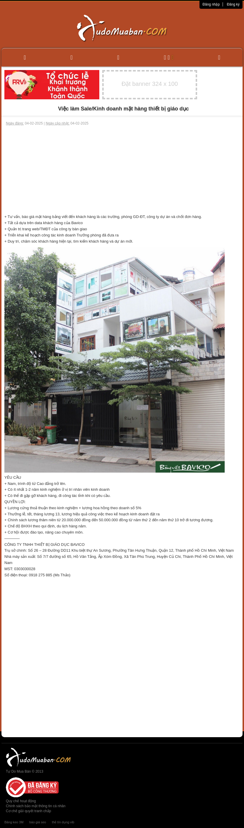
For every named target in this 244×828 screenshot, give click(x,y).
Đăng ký (233, 4)
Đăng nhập (211, 4)
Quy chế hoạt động (21, 801)
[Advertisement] (122, 170)
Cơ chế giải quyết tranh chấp (28, 811)
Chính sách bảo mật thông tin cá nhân (35, 806)
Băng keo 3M (13, 822)
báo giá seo (37, 822)
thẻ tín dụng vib (63, 822)
